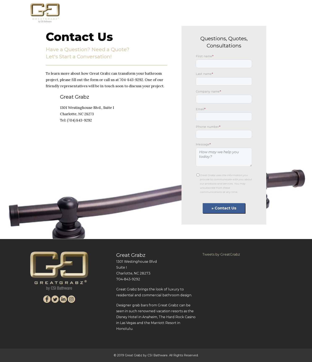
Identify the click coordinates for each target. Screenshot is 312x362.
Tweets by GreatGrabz (221, 254)
